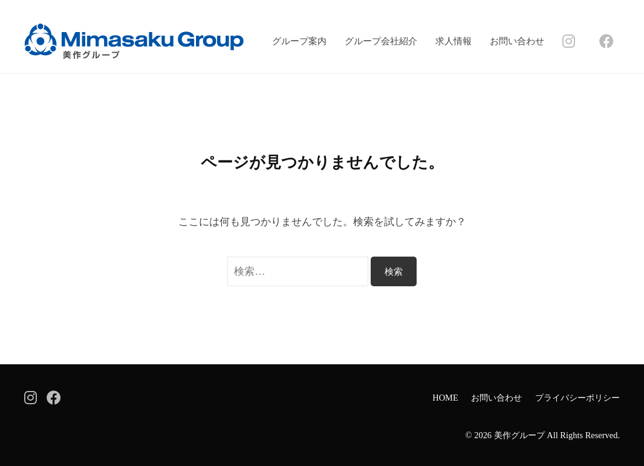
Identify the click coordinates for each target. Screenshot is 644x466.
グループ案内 (299, 41)
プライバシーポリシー (577, 397)
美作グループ (519, 435)
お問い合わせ (517, 41)
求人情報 (453, 41)
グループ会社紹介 (381, 41)
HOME (445, 397)
